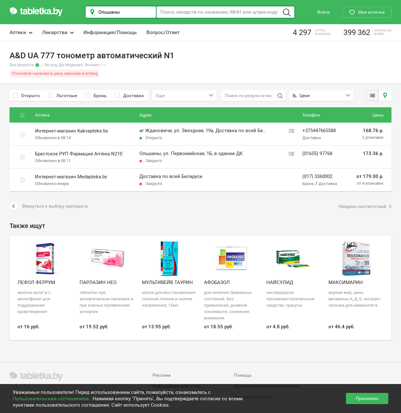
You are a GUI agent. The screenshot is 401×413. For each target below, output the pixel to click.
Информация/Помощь (110, 32)
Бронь (96, 95)
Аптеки (21, 32)
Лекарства (58, 32)
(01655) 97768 (317, 153)
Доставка (129, 95)
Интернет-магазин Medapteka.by (71, 177)
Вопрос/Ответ (163, 32)
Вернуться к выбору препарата (49, 206)
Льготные (62, 95)
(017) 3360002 (317, 176)
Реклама (161, 375)
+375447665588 (319, 130)
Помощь (243, 375)
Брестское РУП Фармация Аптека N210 (78, 154)
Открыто (26, 95)
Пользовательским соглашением (51, 399)
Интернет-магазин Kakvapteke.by (71, 131)
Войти (323, 12)
